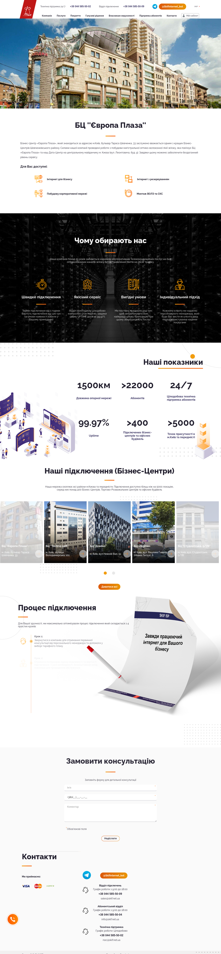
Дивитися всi (109, 586)
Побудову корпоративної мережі (67, 193)
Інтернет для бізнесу (59, 179)
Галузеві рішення (95, 16)
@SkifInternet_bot (172, 6)
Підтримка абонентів (150, 16)
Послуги (61, 16)
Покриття (75, 16)
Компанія (47, 16)
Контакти (172, 16)
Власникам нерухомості (122, 16)
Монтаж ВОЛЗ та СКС (150, 193)
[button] (105, 573)
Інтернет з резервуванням (153, 179)
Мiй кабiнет (192, 16)
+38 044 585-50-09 (133, 6)
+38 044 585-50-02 (80, 6)
